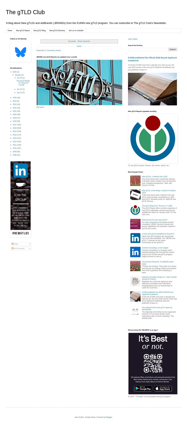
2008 (15, 155)
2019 (15, 118)
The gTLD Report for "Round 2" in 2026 (23, 83)
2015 (15, 131)
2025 (15, 98)
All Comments (18, 249)
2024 (15, 101)
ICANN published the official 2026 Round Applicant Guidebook (157, 293)
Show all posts (84, 41)
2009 (15, 152)
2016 (15, 128)
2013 (15, 138)
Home (10, 31)
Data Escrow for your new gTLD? (154, 220)
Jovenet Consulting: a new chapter (155, 248)
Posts (15, 244)
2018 (15, 121)
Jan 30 (19, 78)
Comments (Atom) (54, 50)
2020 (15, 114)
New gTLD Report (23, 31)
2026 (15, 72)
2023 (15, 104)
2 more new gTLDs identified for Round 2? (158, 234)
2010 (15, 148)
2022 (15, 108)
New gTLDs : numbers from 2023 (154, 177)
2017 (15, 125)
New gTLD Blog (40, 31)
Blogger (109, 417)
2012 (15, 142)
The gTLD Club (25, 12)
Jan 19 (19, 93)
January (18, 75)
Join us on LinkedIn (76, 31)
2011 (15, 145)
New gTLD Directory (57, 31)
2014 (15, 135)
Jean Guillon (133, 39)
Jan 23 (19, 89)
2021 (15, 111)
